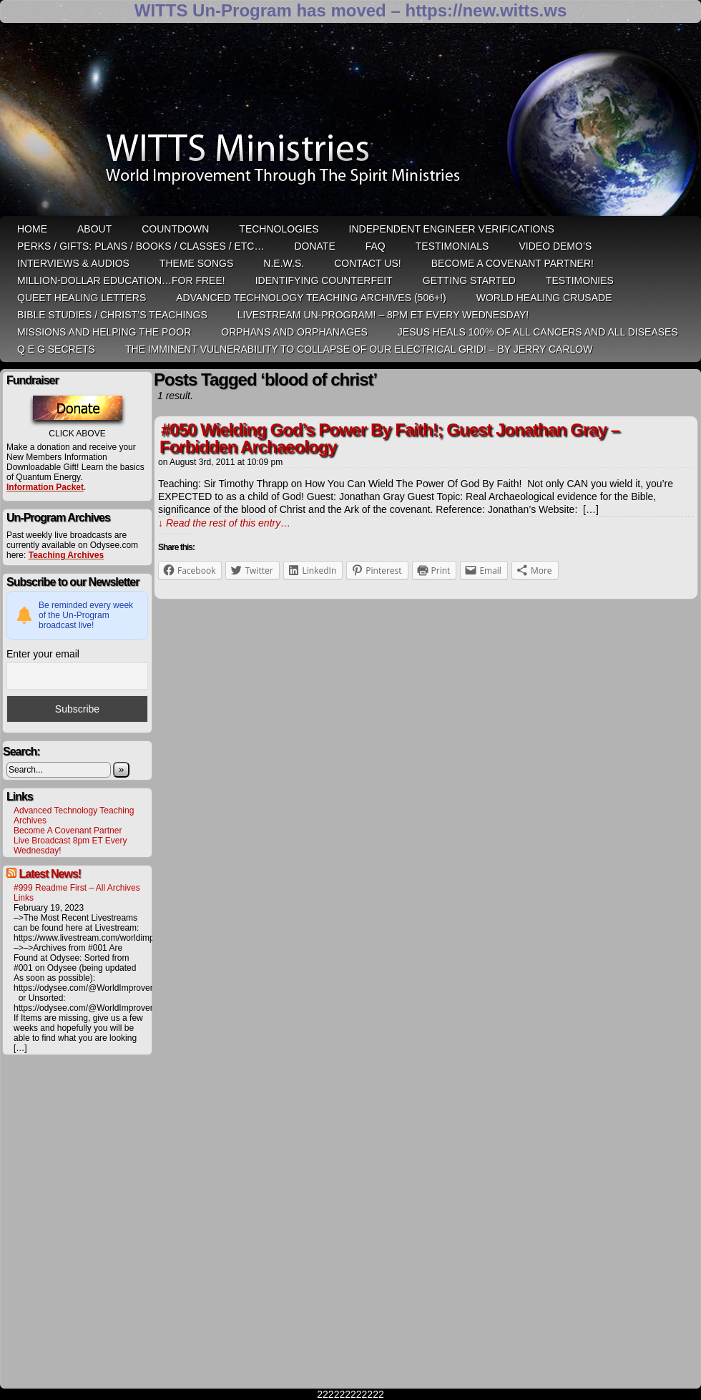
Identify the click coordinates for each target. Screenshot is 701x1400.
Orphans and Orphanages (294, 332)
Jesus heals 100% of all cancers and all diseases (538, 332)
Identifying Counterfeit (324, 280)
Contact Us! (367, 263)
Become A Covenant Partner (68, 831)
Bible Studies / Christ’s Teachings (112, 314)
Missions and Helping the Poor (104, 332)
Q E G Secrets (56, 349)
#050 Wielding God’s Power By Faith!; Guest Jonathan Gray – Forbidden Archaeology (389, 438)
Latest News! (50, 874)
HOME (32, 229)
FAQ (376, 246)
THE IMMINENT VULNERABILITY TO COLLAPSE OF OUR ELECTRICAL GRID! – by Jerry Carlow (359, 349)
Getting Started (469, 280)
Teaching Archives (66, 555)
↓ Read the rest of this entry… (224, 523)
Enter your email (42, 654)
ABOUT (94, 229)
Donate (314, 246)
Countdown (175, 229)
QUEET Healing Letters (81, 297)
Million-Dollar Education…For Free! (121, 280)
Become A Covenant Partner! (512, 263)
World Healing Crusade (544, 297)
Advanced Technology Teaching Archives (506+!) (311, 297)
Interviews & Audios (73, 263)
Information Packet (45, 487)
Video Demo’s (555, 246)
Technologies (278, 229)
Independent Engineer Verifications (451, 229)
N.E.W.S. (283, 263)
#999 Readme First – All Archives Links (77, 893)
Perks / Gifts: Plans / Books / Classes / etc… (140, 246)
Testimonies (580, 280)
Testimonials (452, 246)
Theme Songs (196, 263)
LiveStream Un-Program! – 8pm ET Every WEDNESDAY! (383, 314)
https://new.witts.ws (486, 10)
